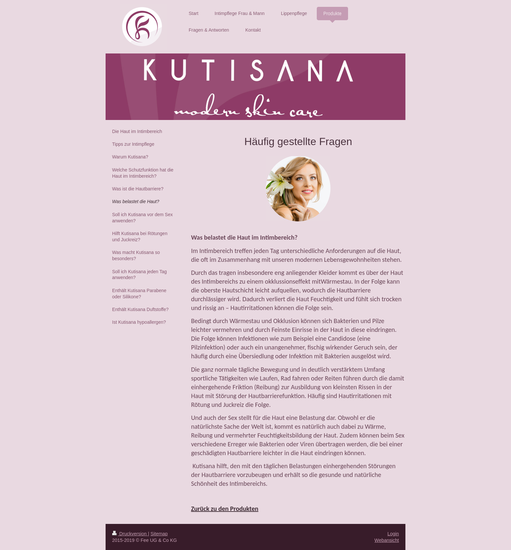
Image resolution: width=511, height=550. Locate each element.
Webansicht (386, 540)
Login (393, 533)
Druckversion (130, 533)
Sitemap (159, 533)
